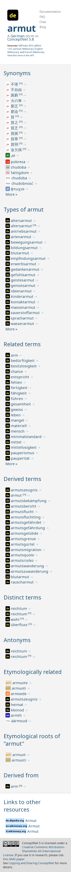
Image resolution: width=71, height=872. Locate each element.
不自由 (17, 89)
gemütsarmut (23, 285)
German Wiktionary (23, 48)
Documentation (50, 12)
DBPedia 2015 (25, 45)
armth (17, 715)
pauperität (21, 458)
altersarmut (22, 220)
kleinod (18, 710)
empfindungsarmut (28, 258)
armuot (19, 754)
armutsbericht (24, 506)
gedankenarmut (25, 269)
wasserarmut (23, 323)
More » (11, 194)
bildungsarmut (25, 247)
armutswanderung (28, 565)
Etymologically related (33, 672)
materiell (19, 425)
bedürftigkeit (23, 360)
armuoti (19, 688)
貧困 (15, 133)
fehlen (17, 382)
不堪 (15, 84)
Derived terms (22, 479)
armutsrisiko (22, 560)
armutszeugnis (24, 490)
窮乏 (15, 106)
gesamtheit (21, 404)
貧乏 (15, 127)
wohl (15, 619)
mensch (18, 431)
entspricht (20, 376)
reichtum (19, 608)
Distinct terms (22, 597)
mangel (18, 420)
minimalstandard (26, 436)
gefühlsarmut (23, 274)
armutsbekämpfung (29, 500)
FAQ (42, 17)
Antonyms (17, 640)
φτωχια (18, 188)
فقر (13, 156)
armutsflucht (23, 511)
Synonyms (17, 73)
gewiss (17, 409)
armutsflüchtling (26, 517)
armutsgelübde (25, 533)
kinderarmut (22, 296)
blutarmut (20, 252)
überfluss (19, 624)
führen (17, 398)
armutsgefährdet (26, 522)
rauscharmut (23, 582)
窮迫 (15, 111)
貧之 (15, 122)
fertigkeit (19, 387)
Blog (43, 27)
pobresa (18, 161)
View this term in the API (20, 55)
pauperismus (23, 452)
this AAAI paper (13, 859)
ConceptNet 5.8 (20, 39)
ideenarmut (22, 291)
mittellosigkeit (24, 447)
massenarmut (23, 307)
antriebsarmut (24, 231)
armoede (19, 693)
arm (15, 355)
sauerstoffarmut (26, 312)
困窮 (15, 95)
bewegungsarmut (27, 242)
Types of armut (24, 209)
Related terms (22, 344)
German (18, 35)
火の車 (17, 100)
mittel (16, 442)
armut (21, 28)
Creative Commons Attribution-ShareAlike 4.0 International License (34, 851)
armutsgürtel (23, 544)
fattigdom (20, 172)
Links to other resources (22, 805)
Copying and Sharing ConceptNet (31, 863)
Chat (43, 22)
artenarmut (21, 236)
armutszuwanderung (30, 571)
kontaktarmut (23, 301)
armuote (20, 682)
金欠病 (17, 149)
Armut (31, 820)
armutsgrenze (24, 538)
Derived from (21, 775)
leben (16, 415)
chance (17, 371)
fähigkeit (19, 393)
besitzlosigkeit (24, 366)
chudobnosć (23, 183)
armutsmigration (26, 549)
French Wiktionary (34, 52)
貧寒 (15, 138)
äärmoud (19, 720)
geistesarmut (23, 280)
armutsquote (23, 555)
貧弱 (15, 144)
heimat (17, 704)
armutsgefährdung (28, 527)
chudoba (19, 167)
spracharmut (23, 318)
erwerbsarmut (24, 263)
